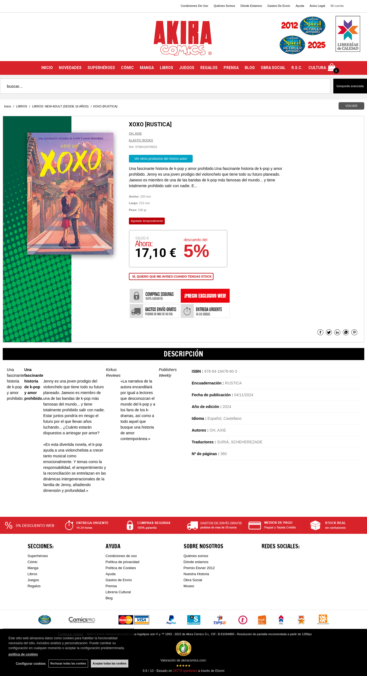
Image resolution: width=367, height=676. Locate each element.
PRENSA (231, 67)
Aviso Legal (317, 5)
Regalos (34, 586)
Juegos (33, 580)
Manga (33, 568)
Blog (109, 598)
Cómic (33, 562)
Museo (189, 586)
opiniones (185, 671)
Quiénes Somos (224, 5)
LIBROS (166, 67)
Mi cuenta (337, 5)
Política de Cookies (121, 568)
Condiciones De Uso (194, 5)
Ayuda (300, 5)
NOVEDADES (70, 67)
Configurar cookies (31, 664)
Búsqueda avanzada (350, 86)
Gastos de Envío (119, 580)
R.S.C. (296, 67)
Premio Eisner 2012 (199, 568)
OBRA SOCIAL (273, 67)
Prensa (111, 586)
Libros (32, 574)
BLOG (250, 67)
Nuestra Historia (196, 574)
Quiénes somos (196, 556)
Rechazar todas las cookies (68, 663)
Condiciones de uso (121, 556)
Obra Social (193, 580)
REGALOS (209, 67)
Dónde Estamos (251, 5)
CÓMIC (127, 67)
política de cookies (23, 654)
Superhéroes (38, 556)
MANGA (147, 67)
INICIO (47, 67)
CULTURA (317, 67)
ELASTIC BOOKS (141, 140)
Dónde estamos (196, 562)
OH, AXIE (135, 133)
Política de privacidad (123, 562)
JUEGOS (186, 67)
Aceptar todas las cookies (109, 663)
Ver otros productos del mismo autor (160, 159)
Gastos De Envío (278, 5)
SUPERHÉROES (101, 67)
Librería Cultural (118, 592)
